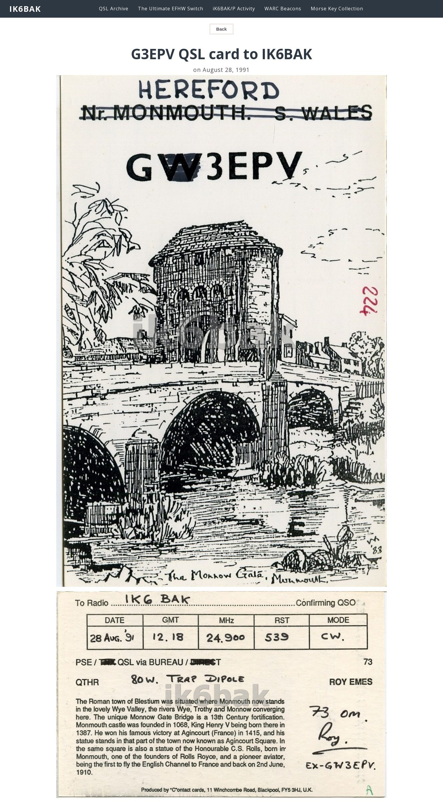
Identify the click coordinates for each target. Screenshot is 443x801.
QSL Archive (113, 8)
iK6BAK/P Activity (234, 8)
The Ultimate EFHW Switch (170, 8)
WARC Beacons (283, 8)
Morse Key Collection (337, 8)
